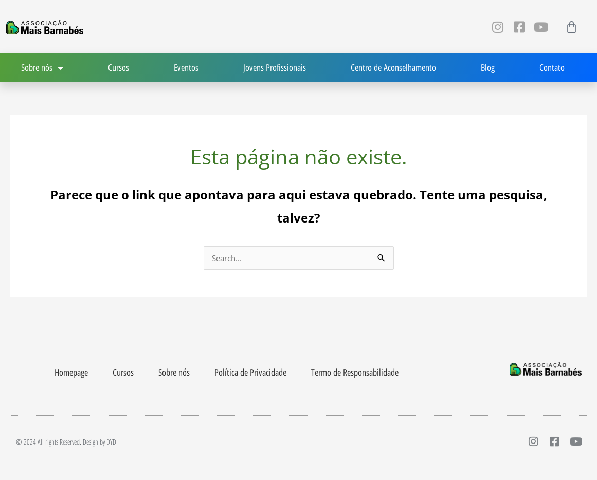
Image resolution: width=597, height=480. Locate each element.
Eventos (186, 67)
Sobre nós (174, 373)
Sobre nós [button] (42, 68)
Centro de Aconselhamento (393, 67)
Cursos (118, 67)
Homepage (71, 373)
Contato (552, 67)
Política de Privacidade (250, 373)
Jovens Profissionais (274, 67)
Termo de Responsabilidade (355, 373)
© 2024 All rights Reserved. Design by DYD (66, 443)
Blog (488, 67)
